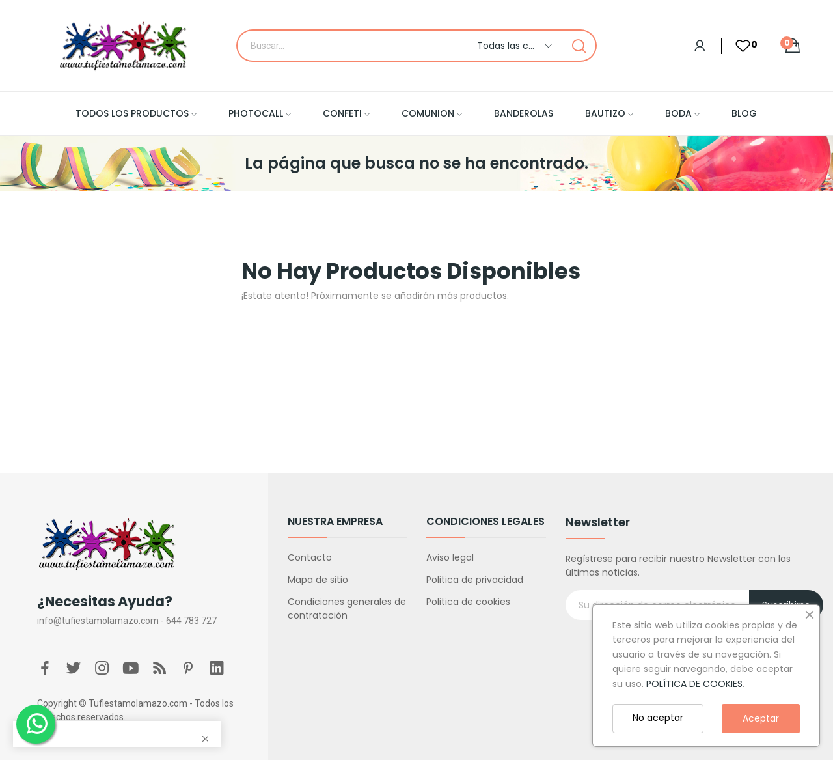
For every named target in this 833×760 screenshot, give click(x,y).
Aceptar (761, 718)
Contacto (310, 557)
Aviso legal (450, 557)
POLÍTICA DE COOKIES (694, 683)
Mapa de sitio (318, 579)
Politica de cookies (468, 601)
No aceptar (658, 717)
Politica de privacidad (474, 579)
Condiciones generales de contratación (347, 608)
